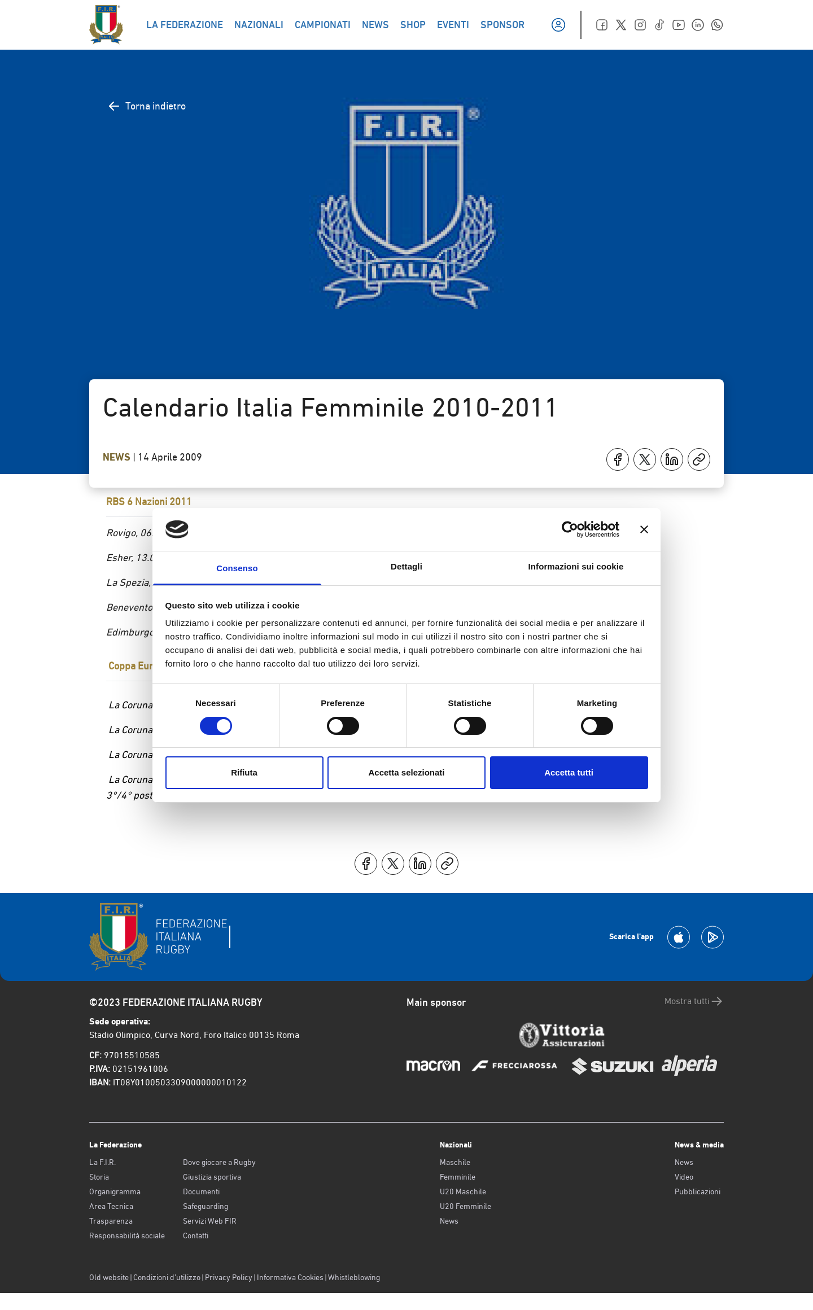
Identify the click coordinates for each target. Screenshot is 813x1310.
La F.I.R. (102, 1162)
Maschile (455, 1162)
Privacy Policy (228, 1277)
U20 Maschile (463, 1191)
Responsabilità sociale (127, 1235)
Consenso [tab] (236, 568)
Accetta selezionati (406, 772)
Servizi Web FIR (210, 1220)
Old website (109, 1277)
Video (684, 1176)
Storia (99, 1176)
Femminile (457, 1176)
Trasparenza (111, 1220)
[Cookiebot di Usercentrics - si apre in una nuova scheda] (570, 529)
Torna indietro (146, 106)
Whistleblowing (354, 1277)
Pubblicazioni (697, 1191)
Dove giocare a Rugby (219, 1162)
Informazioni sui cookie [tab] (576, 566)
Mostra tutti (694, 1001)
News (118, 457)
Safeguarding (205, 1206)
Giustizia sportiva (212, 1176)
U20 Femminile (465, 1206)
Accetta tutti (568, 772)
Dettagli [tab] (406, 566)
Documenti (201, 1191)
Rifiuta (244, 772)
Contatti (195, 1235)
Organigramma (115, 1191)
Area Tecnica (111, 1206)
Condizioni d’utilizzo (166, 1277)
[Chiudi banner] (644, 529)
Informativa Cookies (290, 1277)
